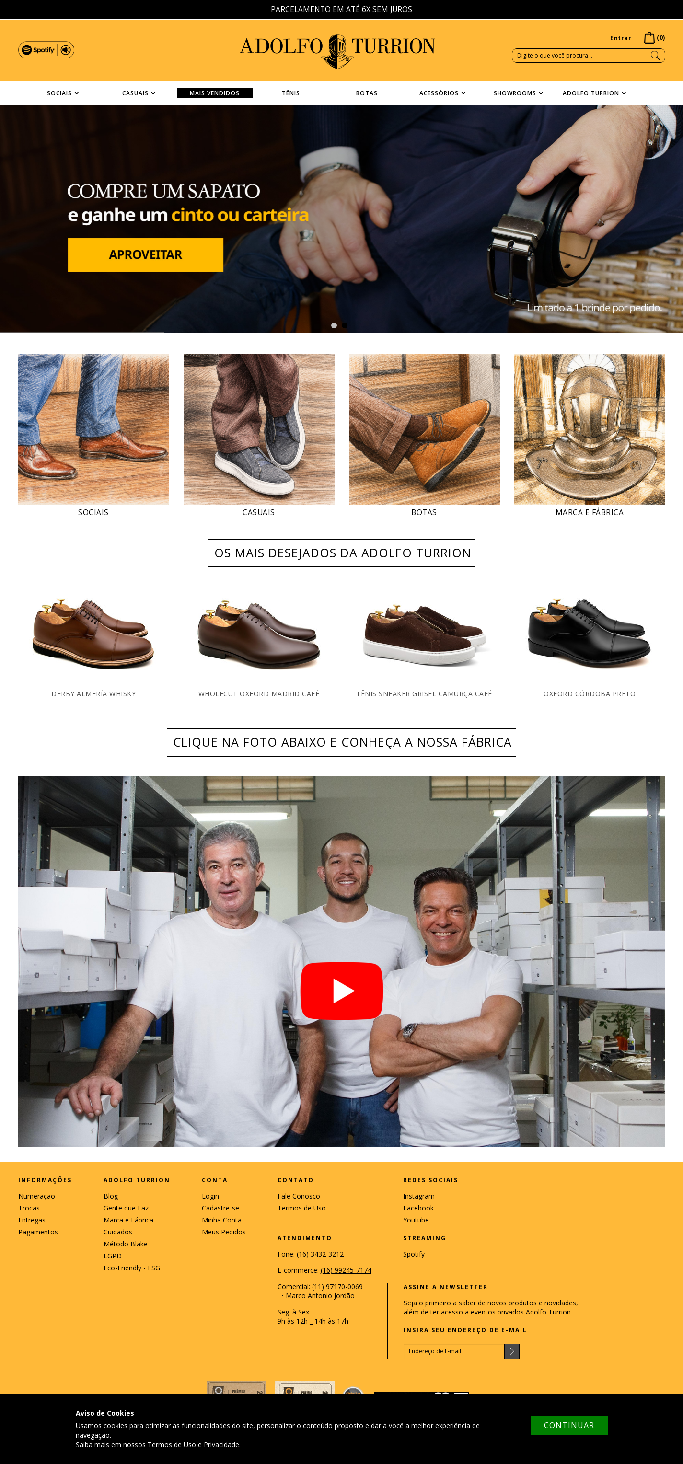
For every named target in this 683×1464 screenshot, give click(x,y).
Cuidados (118, 1231)
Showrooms (515, 93)
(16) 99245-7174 (346, 1270)
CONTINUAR (569, 1425)
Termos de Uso (302, 1207)
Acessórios (439, 93)
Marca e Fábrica (128, 1219)
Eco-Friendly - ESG (132, 1267)
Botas (367, 93)
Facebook (418, 1207)
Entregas (32, 1219)
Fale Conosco (299, 1195)
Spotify (414, 1253)
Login (210, 1195)
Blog (111, 1195)
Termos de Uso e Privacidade (193, 1444)
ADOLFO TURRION (337, 51)
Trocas (29, 1207)
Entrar (620, 38)
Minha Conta (222, 1219)
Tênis (291, 93)
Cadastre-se (220, 1207)
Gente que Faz (126, 1207)
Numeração (36, 1195)
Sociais (59, 93)
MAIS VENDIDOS (215, 93)
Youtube (416, 1219)
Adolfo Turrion (591, 93)
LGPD (113, 1255)
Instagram (419, 1195)
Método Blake (126, 1243)
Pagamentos (38, 1231)
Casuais (135, 93)
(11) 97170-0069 (337, 1286)
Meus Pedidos (224, 1231)
